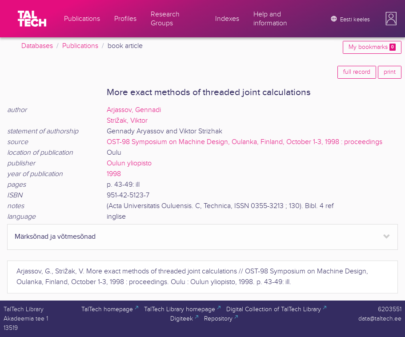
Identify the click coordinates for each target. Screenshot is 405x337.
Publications (80, 46)
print (390, 72)
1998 (114, 174)
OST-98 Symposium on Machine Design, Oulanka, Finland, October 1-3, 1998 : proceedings (244, 142)
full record (356, 72)
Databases (37, 46)
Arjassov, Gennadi (134, 110)
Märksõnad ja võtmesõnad (55, 237)
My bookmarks (372, 47)
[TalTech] (32, 18)
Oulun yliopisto (129, 163)
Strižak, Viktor (127, 120)
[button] (391, 18)
